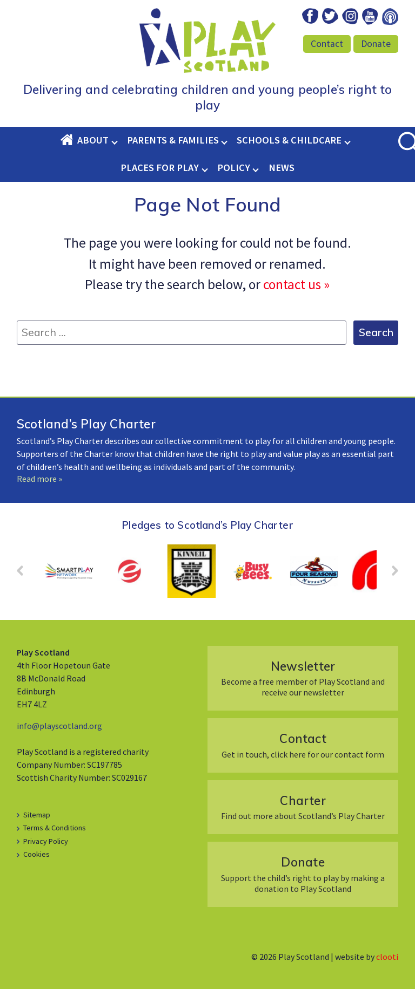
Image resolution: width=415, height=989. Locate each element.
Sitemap (36, 815)
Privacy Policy (45, 841)
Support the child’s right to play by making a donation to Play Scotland (303, 873)
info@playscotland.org (59, 725)
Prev (25, 574)
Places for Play (160, 167)
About (93, 140)
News (281, 167)
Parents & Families (173, 140)
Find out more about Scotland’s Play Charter (303, 807)
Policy (233, 167)
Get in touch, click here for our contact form (303, 745)
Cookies (36, 854)
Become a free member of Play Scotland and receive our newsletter (303, 678)
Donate (376, 44)
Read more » (39, 478)
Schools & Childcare (289, 140)
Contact (327, 44)
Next (389, 574)
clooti (387, 956)
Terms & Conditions (54, 828)
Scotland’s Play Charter (86, 424)
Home (68, 140)
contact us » (296, 284)
